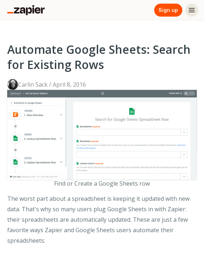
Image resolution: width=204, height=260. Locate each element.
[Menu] (191, 10)
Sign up (168, 10)
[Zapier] (26, 10)
